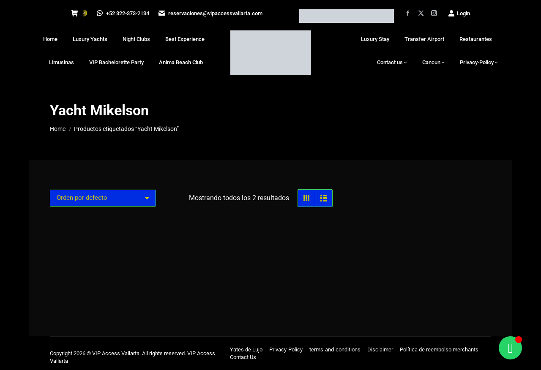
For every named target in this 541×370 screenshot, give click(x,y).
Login (459, 13)
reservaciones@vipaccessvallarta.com (212, 13)
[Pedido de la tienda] (103, 198)
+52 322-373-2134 (123, 13)
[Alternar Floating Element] (510, 347)
